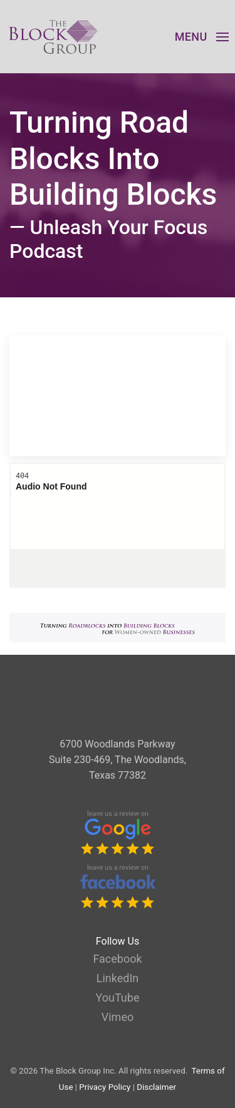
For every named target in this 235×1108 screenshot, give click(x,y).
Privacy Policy (104, 1087)
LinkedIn (118, 978)
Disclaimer (156, 1087)
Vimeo (117, 1016)
